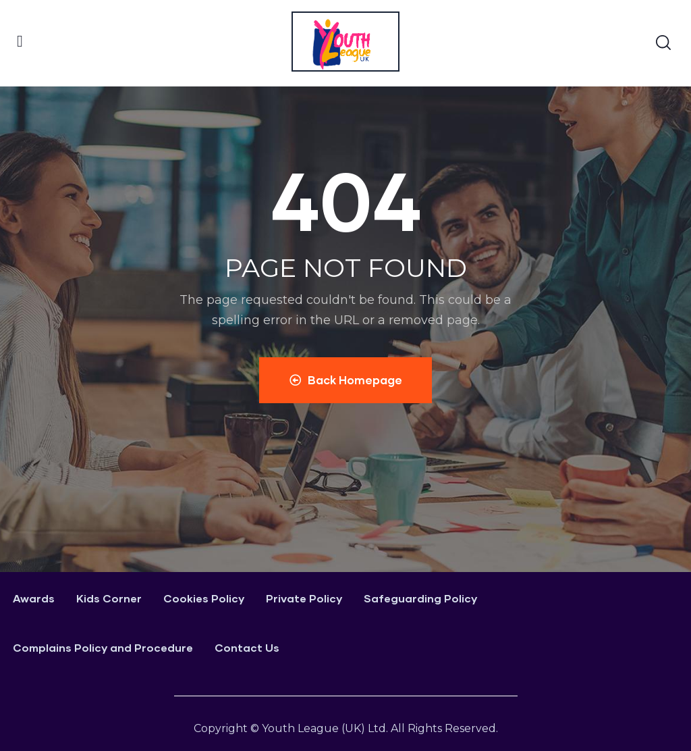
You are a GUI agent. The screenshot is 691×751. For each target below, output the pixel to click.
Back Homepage (345, 380)
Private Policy (304, 598)
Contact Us (247, 647)
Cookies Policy (203, 598)
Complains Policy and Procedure (103, 647)
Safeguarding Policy (420, 598)
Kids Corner (109, 598)
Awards (34, 598)
